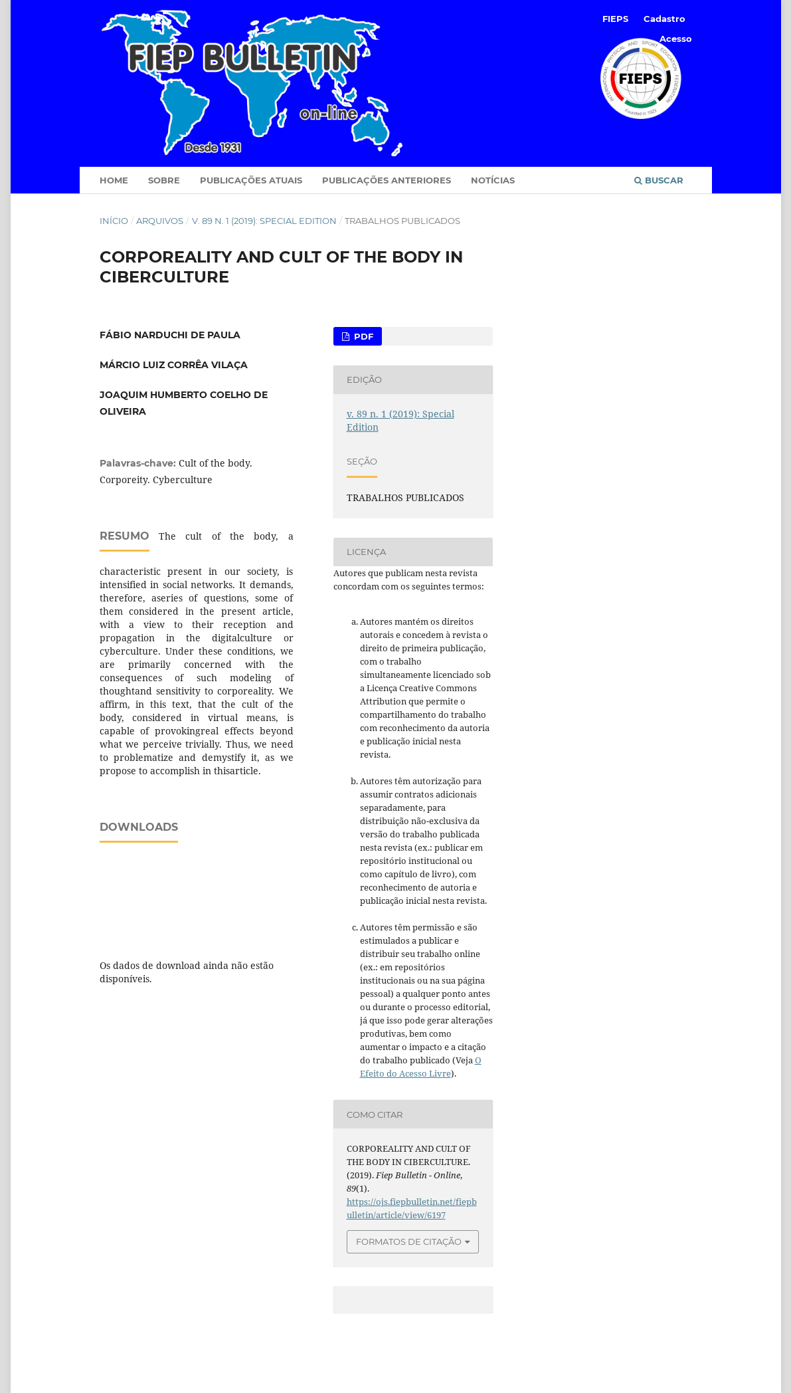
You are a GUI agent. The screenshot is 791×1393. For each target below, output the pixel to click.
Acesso (675, 38)
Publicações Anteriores (386, 180)
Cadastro (664, 18)
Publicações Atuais (251, 180)
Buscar (658, 180)
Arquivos (159, 220)
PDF (362, 336)
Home (114, 180)
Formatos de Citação (409, 1241)
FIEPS (615, 18)
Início (114, 220)
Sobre (164, 180)
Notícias (493, 180)
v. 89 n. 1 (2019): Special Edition (264, 220)
